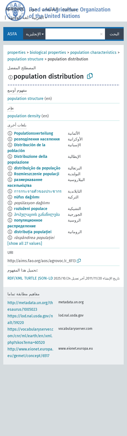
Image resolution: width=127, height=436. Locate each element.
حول (33, 9)
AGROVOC (15, 9)
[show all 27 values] (24, 243)
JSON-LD (45, 278)
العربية (38, 17)
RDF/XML (15, 278)
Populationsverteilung (33, 133)
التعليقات (50, 9)
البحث (114, 34)
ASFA (12, 33)
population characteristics (93, 52)
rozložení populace (30, 208)
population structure (25, 59)
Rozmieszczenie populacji (36, 174)
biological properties (48, 52)
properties (16, 52)
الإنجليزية (33, 34)
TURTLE (30, 278)
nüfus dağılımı (26, 197)
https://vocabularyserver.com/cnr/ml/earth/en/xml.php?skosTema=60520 (30, 336)
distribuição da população (37, 168)
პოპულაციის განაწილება (37, 214)
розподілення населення (37, 139)
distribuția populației (33, 232)
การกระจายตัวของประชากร (38, 191)
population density (23, 116)
